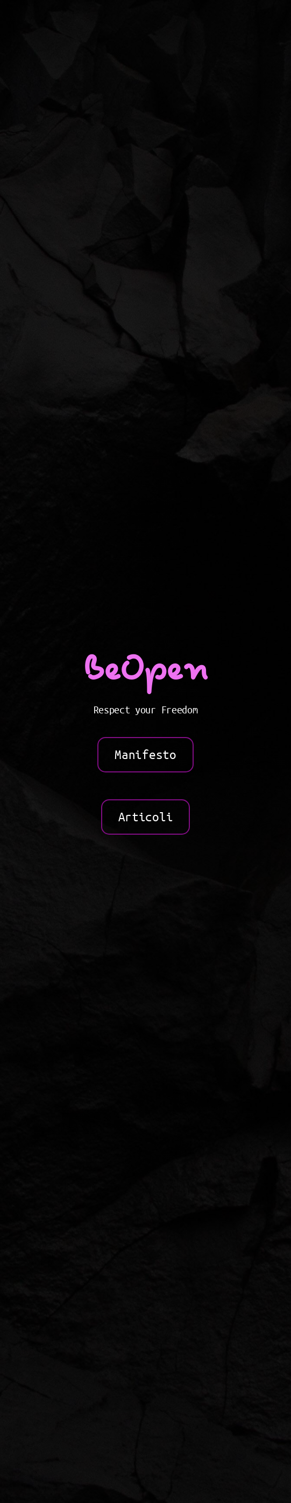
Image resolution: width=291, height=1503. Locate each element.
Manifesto (145, 755)
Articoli (145, 817)
